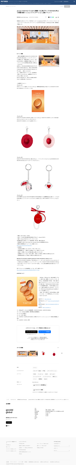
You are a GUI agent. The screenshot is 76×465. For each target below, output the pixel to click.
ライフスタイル (36, 3)
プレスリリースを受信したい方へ (11, 448)
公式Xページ (56, 448)
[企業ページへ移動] (9, 412)
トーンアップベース (47, 376)
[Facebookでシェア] (51, 17)
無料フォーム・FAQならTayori (41, 445)
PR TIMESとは (8, 444)
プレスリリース (13, 399)
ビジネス (41, 3)
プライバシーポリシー (13, 461)
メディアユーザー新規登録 (44, 331)
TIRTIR (34, 374)
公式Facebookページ (57, 443)
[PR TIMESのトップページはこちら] (14, 1)
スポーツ (49, 3)
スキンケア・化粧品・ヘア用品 (39, 370)
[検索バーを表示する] (74, 1)
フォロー (9, 422)
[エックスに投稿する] (49, 17)
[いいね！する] (46, 17)
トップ (8, 399)
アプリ (15, 3)
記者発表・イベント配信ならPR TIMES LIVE (25, 447)
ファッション (29, 3)
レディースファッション (52, 370)
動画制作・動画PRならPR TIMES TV (24, 445)
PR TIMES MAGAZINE (22, 449)
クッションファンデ (37, 376)
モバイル (11, 3)
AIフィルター (52, 374)
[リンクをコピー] (58, 17)
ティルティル (40, 374)
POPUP (46, 374)
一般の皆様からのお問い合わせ (54, 461)
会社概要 (7, 461)
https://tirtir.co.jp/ (35, 382)
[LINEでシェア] (53, 17)
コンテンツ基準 (20, 461)
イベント (35, 367)
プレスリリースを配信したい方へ (11, 450)
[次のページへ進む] (62, 353)
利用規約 (26, 461)
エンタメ (18, 3)
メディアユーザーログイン (31, 331)
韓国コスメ (55, 376)
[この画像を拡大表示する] (22, 353)
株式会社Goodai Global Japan (22, 399)
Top (1, 3)
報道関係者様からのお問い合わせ (34, 461)
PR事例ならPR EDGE (40, 447)
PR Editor (20, 453)
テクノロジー (5, 3)
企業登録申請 (66, 1)
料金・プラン (8, 446)
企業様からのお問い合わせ (44, 461)
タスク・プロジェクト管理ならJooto (42, 443)
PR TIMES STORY (21, 443)
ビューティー (24, 3)
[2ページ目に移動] (58, 347)
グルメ (45, 3)
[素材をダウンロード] (56, 17)
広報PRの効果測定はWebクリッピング (25, 451)
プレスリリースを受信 (58, 1)
